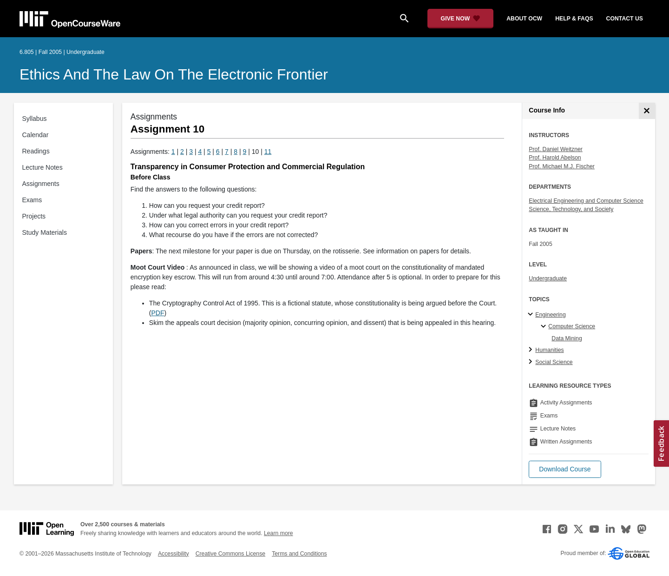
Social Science (553, 362)
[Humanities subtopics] (531, 350)
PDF (157, 313)
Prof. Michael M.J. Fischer (562, 166)
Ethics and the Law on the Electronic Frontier (174, 74)
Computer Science (571, 326)
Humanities (549, 350)
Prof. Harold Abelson (555, 157)
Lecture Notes (42, 167)
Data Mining (566, 338)
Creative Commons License (230, 553)
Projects (34, 216)
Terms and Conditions (299, 553)
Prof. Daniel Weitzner (556, 149)
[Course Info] (647, 111)
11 (268, 151)
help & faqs (574, 18)
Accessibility (173, 553)
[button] (565, 469)
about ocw (524, 18)
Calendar (35, 135)
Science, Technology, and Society (571, 209)
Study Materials (44, 232)
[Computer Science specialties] (544, 327)
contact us (624, 18)
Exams (32, 200)
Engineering (550, 314)
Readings (36, 151)
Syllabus (34, 118)
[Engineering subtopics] (531, 315)
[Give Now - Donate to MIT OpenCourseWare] (460, 18)
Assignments (40, 183)
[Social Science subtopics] (531, 362)
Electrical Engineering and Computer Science (586, 201)
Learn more (278, 533)
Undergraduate (548, 278)
